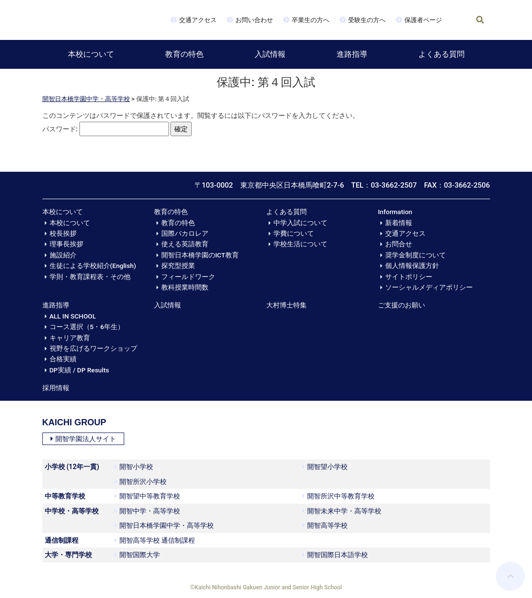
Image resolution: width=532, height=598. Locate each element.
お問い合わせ (254, 20)
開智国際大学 (137, 555)
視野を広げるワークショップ (93, 348)
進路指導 (352, 54)
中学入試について (300, 223)
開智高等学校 (325, 525)
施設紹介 (63, 255)
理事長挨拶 (66, 244)
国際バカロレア (184, 233)
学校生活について (300, 244)
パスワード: (105, 129)
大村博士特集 (286, 305)
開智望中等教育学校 (147, 496)
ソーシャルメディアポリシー (429, 287)
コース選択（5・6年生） (87, 327)
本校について (91, 54)
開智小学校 (134, 467)
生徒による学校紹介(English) (93, 265)
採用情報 (55, 388)
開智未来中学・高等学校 (341, 511)
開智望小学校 (325, 467)
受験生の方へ (367, 20)
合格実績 (63, 359)
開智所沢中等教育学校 (338, 496)
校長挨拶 (63, 233)
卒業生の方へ (310, 20)
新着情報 (398, 223)
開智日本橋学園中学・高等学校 (86, 98)
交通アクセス (198, 20)
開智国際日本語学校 (335, 555)
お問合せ (398, 244)
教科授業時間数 (184, 287)
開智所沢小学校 (141, 481)
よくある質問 (441, 54)
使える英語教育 (184, 244)
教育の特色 (184, 54)
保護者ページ (423, 20)
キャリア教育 (70, 338)
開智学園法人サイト (83, 439)
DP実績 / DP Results (79, 370)
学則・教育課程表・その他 (90, 276)
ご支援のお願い (401, 305)
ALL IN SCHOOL (73, 316)
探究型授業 (178, 265)
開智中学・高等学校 (147, 511)
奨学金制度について (415, 255)
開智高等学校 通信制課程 (155, 540)
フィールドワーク (188, 276)
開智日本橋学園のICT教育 (200, 255)
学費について (293, 233)
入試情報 (270, 54)
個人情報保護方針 (412, 265)
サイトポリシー (408, 276)
